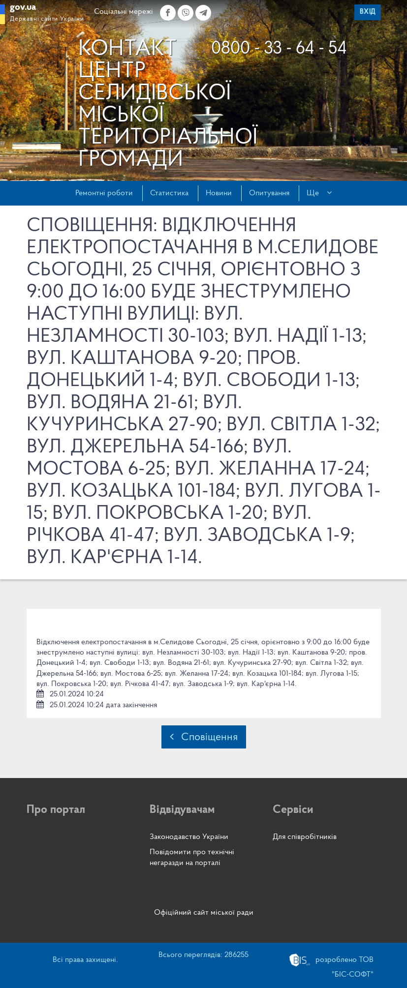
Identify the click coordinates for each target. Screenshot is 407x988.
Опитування (269, 193)
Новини (219, 193)
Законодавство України (189, 837)
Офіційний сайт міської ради (203, 913)
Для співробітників (305, 837)
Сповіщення (204, 737)
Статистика (169, 193)
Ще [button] (319, 192)
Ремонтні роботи (104, 193)
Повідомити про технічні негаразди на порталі (192, 857)
